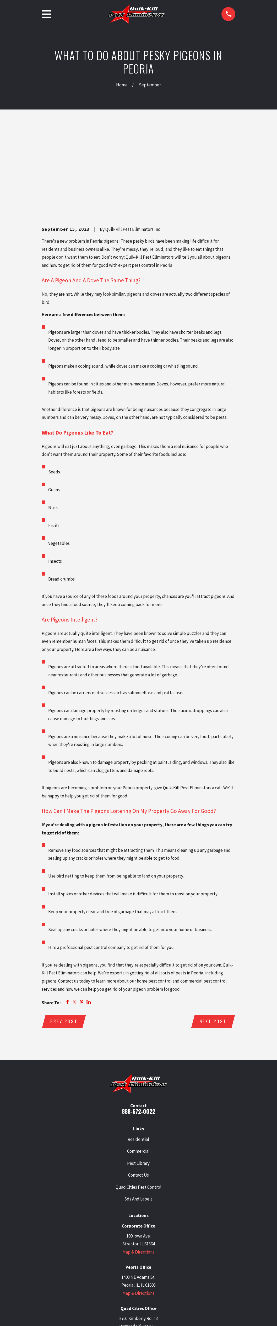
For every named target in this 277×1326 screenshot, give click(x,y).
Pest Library (138, 1082)
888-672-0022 (138, 1030)
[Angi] (172, 1280)
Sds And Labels (138, 1118)
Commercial (138, 1070)
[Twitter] (118, 1280)
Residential (138, 1058)
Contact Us (138, 1094)
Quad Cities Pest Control (138, 1106)
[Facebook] (145, 1280)
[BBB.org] (158, 1280)
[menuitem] (48, 1314)
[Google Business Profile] (105, 1280)
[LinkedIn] (132, 1280)
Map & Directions (138, 1171)
